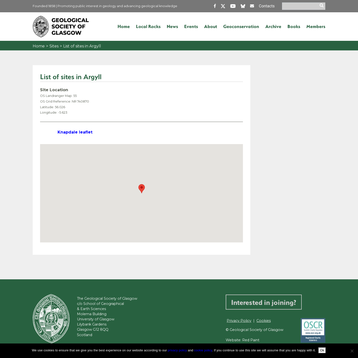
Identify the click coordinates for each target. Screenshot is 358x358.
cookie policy (203, 350)
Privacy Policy (239, 320)
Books (293, 26)
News (172, 26)
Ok (322, 350)
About (210, 26)
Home (124, 26)
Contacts (264, 6)
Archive (273, 26)
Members (315, 26)
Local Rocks (148, 26)
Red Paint (251, 340)
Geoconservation (241, 26)
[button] (141, 188)
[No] (351, 350)
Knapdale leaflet (76, 132)
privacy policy (177, 350)
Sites (54, 46)
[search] (322, 6)
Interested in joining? (263, 302)
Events (191, 26)
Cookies (263, 320)
